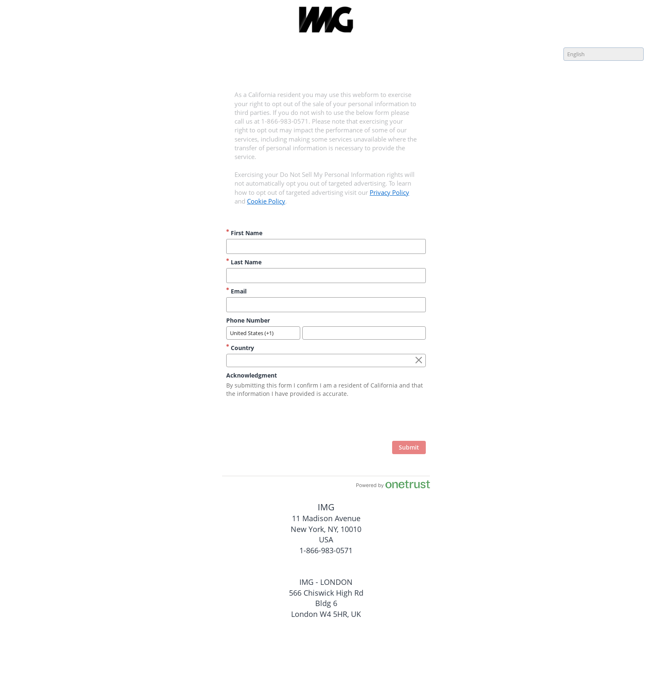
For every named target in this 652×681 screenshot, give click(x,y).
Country (240, 348)
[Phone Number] (364, 333)
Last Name (244, 262)
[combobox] (603, 54)
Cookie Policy (266, 201)
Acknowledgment (251, 375)
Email (236, 291)
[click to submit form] (409, 447)
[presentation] (362, 420)
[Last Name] (326, 275)
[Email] (326, 304)
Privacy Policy (389, 192)
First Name (244, 233)
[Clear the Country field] (419, 360)
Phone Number (248, 320)
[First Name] (326, 246)
